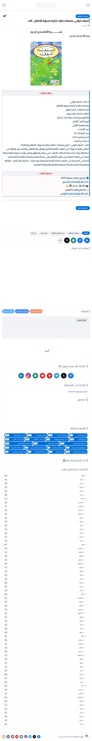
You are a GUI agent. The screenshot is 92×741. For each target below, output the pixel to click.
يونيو (81, 521)
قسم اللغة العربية (14, 447)
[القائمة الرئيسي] (88, 5)
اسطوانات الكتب (58, 435)
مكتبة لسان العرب (64, 736)
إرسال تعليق (81, 320)
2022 (82, 636)
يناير (81, 494)
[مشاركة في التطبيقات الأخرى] (60, 240)
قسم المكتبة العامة (76, 451)
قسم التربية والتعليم (18, 443)
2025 (82, 498)
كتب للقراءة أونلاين (38, 451)
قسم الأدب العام (14, 439)
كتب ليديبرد (43, 233)
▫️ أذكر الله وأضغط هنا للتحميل (75, 182)
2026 (82, 475)
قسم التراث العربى (46, 443)
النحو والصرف (78, 439)
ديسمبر (80, 502)
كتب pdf (33, 233)
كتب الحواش (56, 451)
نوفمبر (80, 506)
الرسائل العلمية (37, 435)
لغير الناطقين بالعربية (15, 451)
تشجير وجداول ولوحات (57, 439)
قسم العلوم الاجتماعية (76, 447)
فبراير (81, 491)
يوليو (81, 517)
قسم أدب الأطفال (82, 16)
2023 (82, 594)
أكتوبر (81, 556)
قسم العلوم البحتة (56, 447)
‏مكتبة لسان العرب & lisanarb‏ (78, 391)
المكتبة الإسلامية (15, 435)
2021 (82, 685)
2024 (82, 544)
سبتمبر (80, 510)
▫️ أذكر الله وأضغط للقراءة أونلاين (74, 194)
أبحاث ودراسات (78, 435)
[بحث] (3, 5)
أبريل (81, 483)
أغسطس (80, 514)
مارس (81, 487)
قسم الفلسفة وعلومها (35, 447)
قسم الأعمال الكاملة (73, 443)
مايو (81, 479)
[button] (80, 240)
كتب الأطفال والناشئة (58, 233)
